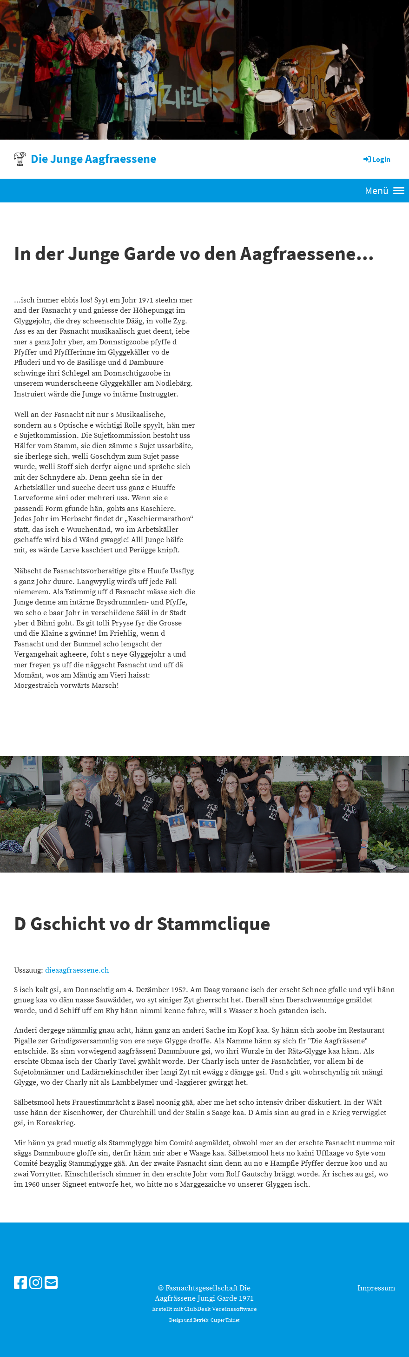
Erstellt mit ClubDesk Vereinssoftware (204, 1309)
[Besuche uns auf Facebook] (20, 1284)
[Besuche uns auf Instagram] (35, 1284)
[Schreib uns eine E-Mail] (51, 1284)
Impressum (376, 1288)
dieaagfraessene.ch (77, 970)
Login (376, 159)
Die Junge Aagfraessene (93, 158)
